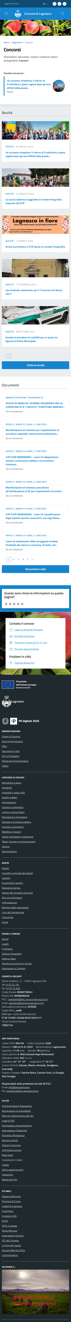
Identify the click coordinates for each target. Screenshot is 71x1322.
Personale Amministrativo (15, 761)
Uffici (4, 746)
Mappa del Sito (9, 1179)
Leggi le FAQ (8, 1121)
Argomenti (17, 42)
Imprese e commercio (13, 827)
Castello (6, 878)
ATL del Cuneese (10, 1240)
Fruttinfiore (7, 1211)
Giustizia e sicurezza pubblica (16, 822)
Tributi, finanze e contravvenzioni (18, 841)
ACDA (5, 1221)
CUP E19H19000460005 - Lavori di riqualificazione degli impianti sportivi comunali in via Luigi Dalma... (33, 516)
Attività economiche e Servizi (17, 963)
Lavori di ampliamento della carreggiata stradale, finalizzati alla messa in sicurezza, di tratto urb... (32, 543)
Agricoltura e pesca (11, 783)
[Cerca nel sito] (62, 13)
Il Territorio (7, 949)
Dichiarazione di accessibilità (16, 1111)
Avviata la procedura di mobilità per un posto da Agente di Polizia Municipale (31, 339)
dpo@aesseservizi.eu (19, 1087)
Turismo (6, 846)
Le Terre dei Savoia (11, 1245)
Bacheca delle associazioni (15, 907)
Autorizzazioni (9, 802)
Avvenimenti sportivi (12, 883)
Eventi (5, 939)
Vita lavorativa (9, 851)
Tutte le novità (35, 365)
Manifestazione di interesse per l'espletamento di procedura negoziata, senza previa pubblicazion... (32, 432)
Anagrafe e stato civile (13, 792)
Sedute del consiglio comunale (17, 893)
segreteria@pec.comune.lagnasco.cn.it (28, 999)
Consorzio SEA (9, 1216)
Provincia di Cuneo (11, 1201)
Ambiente (7, 787)
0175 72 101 (12, 984)
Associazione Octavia (12, 1235)
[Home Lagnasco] (31, 13)
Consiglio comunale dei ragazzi (17, 873)
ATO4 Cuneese (9, 1226)
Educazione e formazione (14, 817)
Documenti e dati (35, 569)
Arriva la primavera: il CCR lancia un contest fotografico (35, 246)
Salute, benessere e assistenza (17, 836)
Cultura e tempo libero (13, 812)
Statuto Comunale (11, 1145)
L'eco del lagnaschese (13, 912)
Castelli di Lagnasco (12, 1206)
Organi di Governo (11, 736)
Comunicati (7, 917)
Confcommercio (10, 1255)
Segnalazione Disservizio (14, 1130)
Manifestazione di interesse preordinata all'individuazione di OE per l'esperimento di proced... (34, 489)
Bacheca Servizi (10, 1140)
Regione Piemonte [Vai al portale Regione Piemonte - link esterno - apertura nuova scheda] (12, 3)
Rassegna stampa (11, 888)
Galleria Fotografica (12, 954)
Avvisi (5, 922)
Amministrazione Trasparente (17, 1106)
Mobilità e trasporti (11, 832)
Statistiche (7, 1174)
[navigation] (6, 13)
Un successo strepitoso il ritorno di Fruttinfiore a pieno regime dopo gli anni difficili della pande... (29, 84)
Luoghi (5, 944)
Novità (10, 146)
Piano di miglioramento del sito (17, 1116)
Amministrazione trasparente (24, 397)
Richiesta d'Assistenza (13, 1135)
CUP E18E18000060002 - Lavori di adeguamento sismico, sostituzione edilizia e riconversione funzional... (32, 460)
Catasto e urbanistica (12, 807)
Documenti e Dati (11, 751)
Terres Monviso (9, 1231)
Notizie (5, 868)
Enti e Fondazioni (10, 756)
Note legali (7, 1155)
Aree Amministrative (12, 741)
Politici (5, 766)
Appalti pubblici (9, 797)
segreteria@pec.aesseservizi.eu (22, 1091)
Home (6, 42)
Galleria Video (9, 958)
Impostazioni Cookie (12, 1160)
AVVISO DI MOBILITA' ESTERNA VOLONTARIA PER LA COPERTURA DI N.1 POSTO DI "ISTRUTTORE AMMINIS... (35, 405)
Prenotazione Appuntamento (17, 1125)
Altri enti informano (12, 897)
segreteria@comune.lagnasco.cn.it (26, 1003)
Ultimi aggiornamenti (12, 1170)
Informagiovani (9, 902)
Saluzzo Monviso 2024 (13, 1250)
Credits (5, 1165)
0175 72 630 (13, 988)
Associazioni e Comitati (13, 968)
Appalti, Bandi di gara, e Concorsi (26, 424)
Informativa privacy (12, 1150)
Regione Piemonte (11, 1196)
